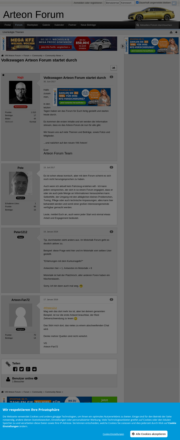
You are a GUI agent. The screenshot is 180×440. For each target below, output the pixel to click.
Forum (18, 25)
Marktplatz (32, 25)
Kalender (59, 25)
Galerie (46, 25)
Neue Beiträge (88, 25)
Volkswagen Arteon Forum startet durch (39, 60)
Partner (72, 25)
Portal (8, 25)
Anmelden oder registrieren (88, 2)
